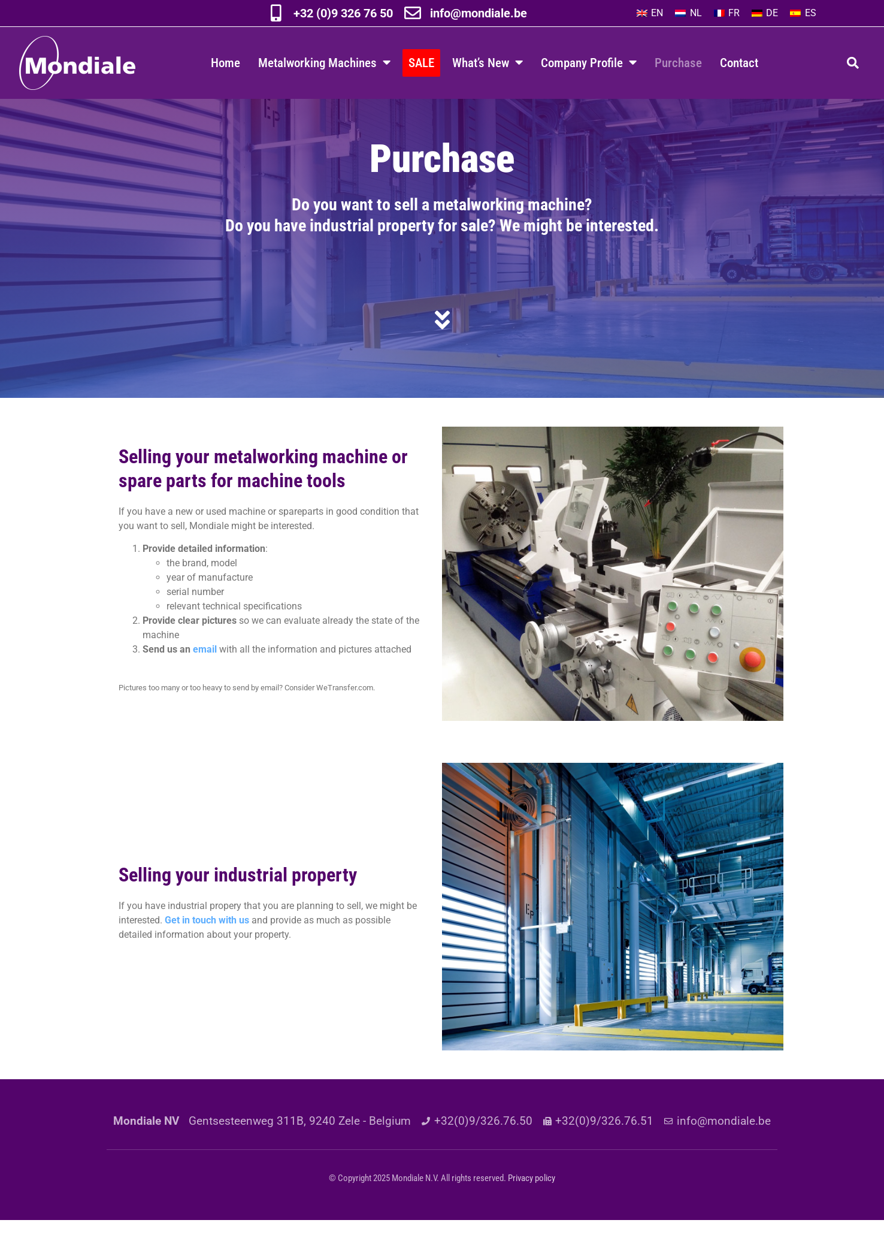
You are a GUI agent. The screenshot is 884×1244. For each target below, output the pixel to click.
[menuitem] (650, 13)
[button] (853, 63)
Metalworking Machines (324, 62)
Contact (739, 62)
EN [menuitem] (657, 13)
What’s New (487, 62)
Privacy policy (531, 1202)
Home (225, 62)
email (205, 673)
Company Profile (589, 62)
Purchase (678, 62)
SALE (421, 62)
